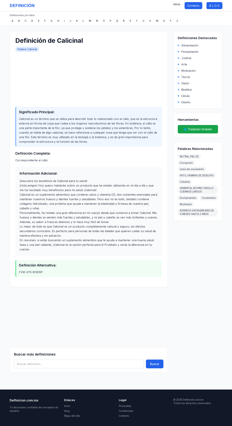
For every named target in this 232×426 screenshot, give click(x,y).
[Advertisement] (88, 78)
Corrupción (186, 162)
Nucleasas (186, 204)
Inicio (176, 4)
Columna (185, 181)
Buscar (154, 364)
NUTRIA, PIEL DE (189, 156)
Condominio (209, 197)
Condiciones (126, 410)
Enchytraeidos (188, 197)
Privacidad (125, 405)
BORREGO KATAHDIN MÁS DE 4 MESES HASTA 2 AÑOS (197, 212)
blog (66, 410)
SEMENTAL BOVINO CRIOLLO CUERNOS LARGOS (196, 190)
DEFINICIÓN (22, 5)
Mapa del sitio (72, 415)
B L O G (214, 5)
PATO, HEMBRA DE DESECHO (197, 175)
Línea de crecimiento (192, 169)
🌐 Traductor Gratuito (198, 129)
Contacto (193, 5)
